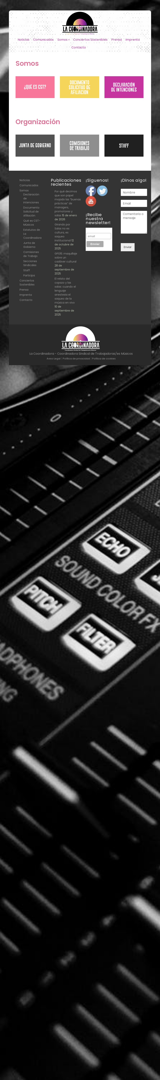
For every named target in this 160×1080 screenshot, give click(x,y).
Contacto (78, 47)
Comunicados (43, 39)
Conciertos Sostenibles (90, 39)
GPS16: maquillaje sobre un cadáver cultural (66, 257)
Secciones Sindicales (30, 263)
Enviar (128, 247)
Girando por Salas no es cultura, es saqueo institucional (63, 232)
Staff (26, 270)
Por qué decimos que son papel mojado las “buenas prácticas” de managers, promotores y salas (68, 203)
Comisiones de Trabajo (31, 254)
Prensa (116, 39)
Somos (63, 39)
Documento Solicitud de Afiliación (31, 211)
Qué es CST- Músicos (31, 223)
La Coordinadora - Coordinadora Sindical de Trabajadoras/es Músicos (81, 353)
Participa (29, 275)
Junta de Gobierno (29, 245)
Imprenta (132, 39)
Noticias (23, 39)
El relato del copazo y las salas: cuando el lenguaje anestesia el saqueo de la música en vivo (65, 290)
